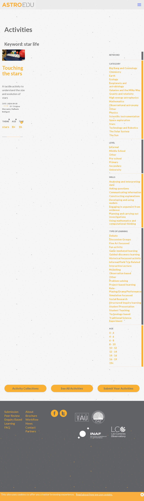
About (29, 411)
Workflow (31, 419)
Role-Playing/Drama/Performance (125, 290)
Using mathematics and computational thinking (122, 222)
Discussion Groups (120, 239)
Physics (113, 112)
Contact (30, 427)
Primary (113, 162)
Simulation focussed (120, 295)
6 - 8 (111, 340)
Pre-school (115, 158)
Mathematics (116, 101)
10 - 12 (113, 347)
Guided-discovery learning (124, 254)
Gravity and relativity (121, 93)
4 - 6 (111, 336)
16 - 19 (113, 359)
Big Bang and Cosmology (123, 68)
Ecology (113, 79)
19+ (111, 363)
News (29, 423)
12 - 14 (113, 351)
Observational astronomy (123, 105)
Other (112, 109)
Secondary (115, 165)
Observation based (120, 273)
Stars (112, 124)
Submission (11, 411)
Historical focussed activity (125, 258)
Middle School (117, 150)
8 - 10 (112, 344)
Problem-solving (118, 280)
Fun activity (116, 247)
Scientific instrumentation (124, 116)
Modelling (115, 269)
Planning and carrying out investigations (123, 215)
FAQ (7, 427)
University (115, 169)
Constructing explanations (124, 196)
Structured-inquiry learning (125, 302)
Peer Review (12, 415)
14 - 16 (113, 355)
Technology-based (119, 314)
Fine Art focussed (119, 243)
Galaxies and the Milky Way (124, 90)
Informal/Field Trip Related (124, 262)
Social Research (118, 299)
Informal (114, 147)
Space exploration (119, 120)
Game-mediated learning (123, 250)
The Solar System (119, 131)
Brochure (31, 415)
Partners (30, 431)
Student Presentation (121, 306)
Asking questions (119, 188)
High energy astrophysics (124, 97)
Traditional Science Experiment (120, 319)
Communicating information (125, 192)
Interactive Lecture (120, 265)
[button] (139, 4)
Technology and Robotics (123, 127)
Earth (112, 75)
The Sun (114, 135)
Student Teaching (119, 310)
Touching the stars (12, 71)
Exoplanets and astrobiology (117, 85)
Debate (113, 235)
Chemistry (115, 71)
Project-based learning (122, 284)
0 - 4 (111, 332)
